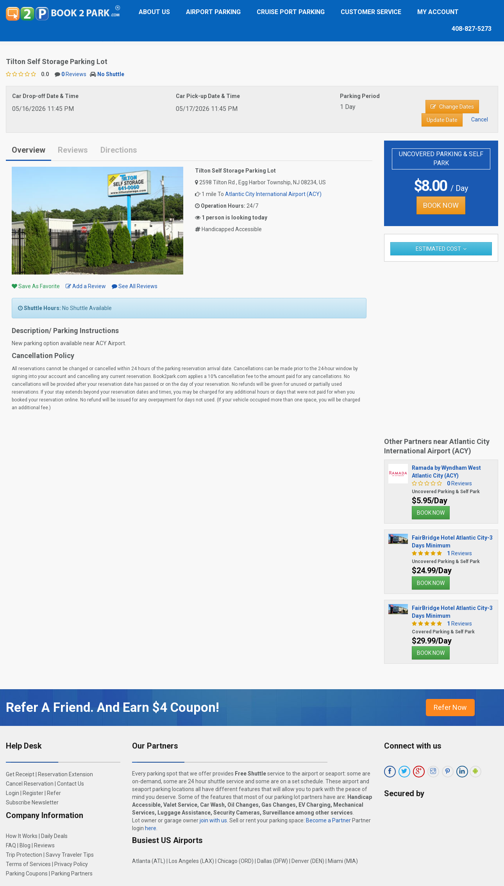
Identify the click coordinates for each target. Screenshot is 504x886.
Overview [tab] (28, 150)
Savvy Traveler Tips (70, 855)
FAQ (11, 845)
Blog (25, 845)
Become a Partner (328, 820)
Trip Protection (24, 855)
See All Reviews (134, 286)
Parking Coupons (27, 873)
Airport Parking (213, 12)
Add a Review (86, 286)
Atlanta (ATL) (148, 861)
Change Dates (452, 106)
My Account (438, 12)
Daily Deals (54, 836)
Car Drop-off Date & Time (45, 96)
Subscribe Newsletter (32, 802)
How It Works (22, 836)
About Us (154, 12)
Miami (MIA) (343, 861)
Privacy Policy (71, 864)
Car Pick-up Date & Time (208, 96)
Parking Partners (72, 873)
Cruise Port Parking (291, 12)
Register (33, 793)
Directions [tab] (118, 150)
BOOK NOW (441, 205)
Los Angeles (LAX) (191, 861)
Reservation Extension (65, 774)
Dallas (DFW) (272, 861)
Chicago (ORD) (236, 861)
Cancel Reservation (30, 784)
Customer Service (371, 12)
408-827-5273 (471, 28)
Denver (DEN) (307, 861)
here (150, 828)
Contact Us (70, 784)
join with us (213, 820)
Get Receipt (20, 774)
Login (12, 793)
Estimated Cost (438, 249)
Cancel (479, 119)
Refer (54, 793)
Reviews (73, 74)
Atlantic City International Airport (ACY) (273, 194)
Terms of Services (28, 864)
